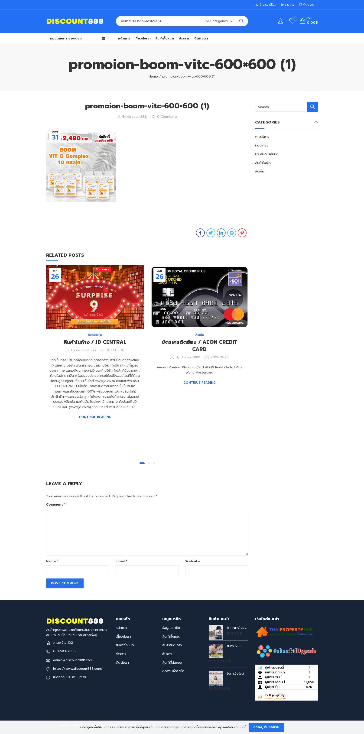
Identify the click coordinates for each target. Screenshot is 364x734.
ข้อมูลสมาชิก (171, 627)
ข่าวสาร (121, 654)
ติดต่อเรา (122, 662)
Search (241, 21)
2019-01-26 (115, 350)
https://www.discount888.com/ (78, 668)
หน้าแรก (121, 627)
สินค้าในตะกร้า (172, 645)
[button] (142, 463)
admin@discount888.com (73, 660)
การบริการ (262, 136)
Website (192, 561)
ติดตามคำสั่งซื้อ (173, 671)
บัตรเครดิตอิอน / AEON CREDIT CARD (199, 345)
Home (153, 76)
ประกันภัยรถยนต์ (267, 154)
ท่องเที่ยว (261, 145)
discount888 (137, 116)
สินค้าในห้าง (95, 335)
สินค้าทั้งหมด (125, 645)
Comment (55, 504)
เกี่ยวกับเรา (123, 636)
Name (52, 561)
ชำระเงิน (167, 654)
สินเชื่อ (199, 335)
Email (121, 561)
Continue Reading (95, 417)
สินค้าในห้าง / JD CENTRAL (95, 342)
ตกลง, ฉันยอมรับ (266, 727)
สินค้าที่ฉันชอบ (172, 662)
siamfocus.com (275, 698)
